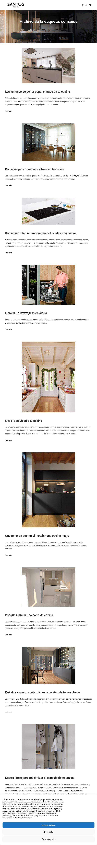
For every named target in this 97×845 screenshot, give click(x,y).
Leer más (8, 111)
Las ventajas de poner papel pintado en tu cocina (37, 91)
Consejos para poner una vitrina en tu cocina (34, 169)
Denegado (48, 832)
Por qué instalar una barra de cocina (29, 615)
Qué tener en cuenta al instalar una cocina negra (37, 536)
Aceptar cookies (48, 825)
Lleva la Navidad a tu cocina (23, 421)
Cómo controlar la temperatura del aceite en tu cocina (41, 233)
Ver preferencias (48, 839)
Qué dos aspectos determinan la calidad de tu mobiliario (42, 692)
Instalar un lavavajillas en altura (26, 313)
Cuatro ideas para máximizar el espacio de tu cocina (40, 778)
